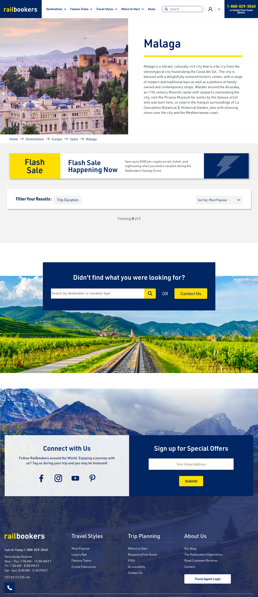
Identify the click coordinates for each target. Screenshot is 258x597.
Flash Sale (35, 165)
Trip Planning (144, 536)
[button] (67, 200)
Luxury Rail (79, 554)
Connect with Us (67, 448)
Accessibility (136, 567)
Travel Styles (104, 9)
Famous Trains (79, 9)
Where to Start (130, 9)
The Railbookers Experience (203, 554)
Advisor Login (210, 9)
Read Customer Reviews (200, 560)
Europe (57, 139)
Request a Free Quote (142, 554)
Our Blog (190, 548)
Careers (189, 567)
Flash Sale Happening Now (93, 166)
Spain (74, 139)
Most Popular (81, 548)
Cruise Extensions (84, 567)
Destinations (54, 9)
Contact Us (190, 293)
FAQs (131, 560)
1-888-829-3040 (36, 550)
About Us (195, 536)
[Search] (182, 9)
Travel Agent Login (208, 579)
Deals (151, 9)
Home (13, 139)
